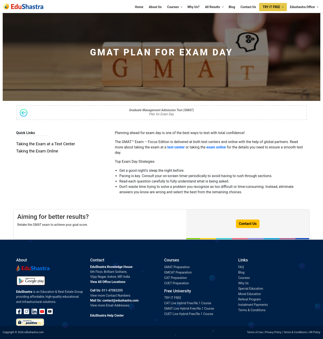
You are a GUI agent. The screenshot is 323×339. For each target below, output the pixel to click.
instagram (27, 311)
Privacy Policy (273, 332)
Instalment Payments (253, 304)
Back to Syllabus (23, 112)
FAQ (241, 267)
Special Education (250, 288)
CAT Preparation (175, 278)
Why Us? (194, 7)
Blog (232, 7)
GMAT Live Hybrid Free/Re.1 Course (189, 308)
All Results (214, 7)
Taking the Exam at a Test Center (45, 143)
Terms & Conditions (252, 310)
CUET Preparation (176, 283)
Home (139, 7)
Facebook (19, 311)
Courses (175, 7)
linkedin (34, 311)
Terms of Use (255, 332)
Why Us (243, 283)
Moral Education (249, 294)
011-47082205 (112, 290)
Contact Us (248, 7)
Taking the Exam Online (37, 151)
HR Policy (314, 332)
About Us (155, 7)
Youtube (42, 311)
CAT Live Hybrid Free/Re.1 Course (187, 303)
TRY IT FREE (273, 7)
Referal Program (249, 299)
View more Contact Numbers (110, 295)
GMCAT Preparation (178, 272)
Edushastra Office (304, 7)
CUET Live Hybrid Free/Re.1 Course (188, 314)
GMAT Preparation (177, 267)
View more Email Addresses (109, 305)
